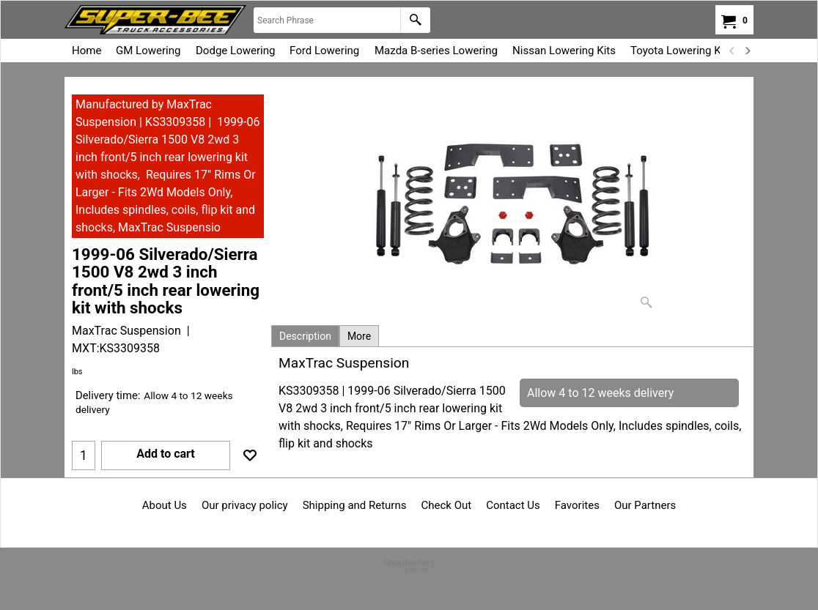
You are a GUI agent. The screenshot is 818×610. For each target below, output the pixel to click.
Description (305, 336)
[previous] (732, 50)
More (359, 336)
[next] (746, 50)
